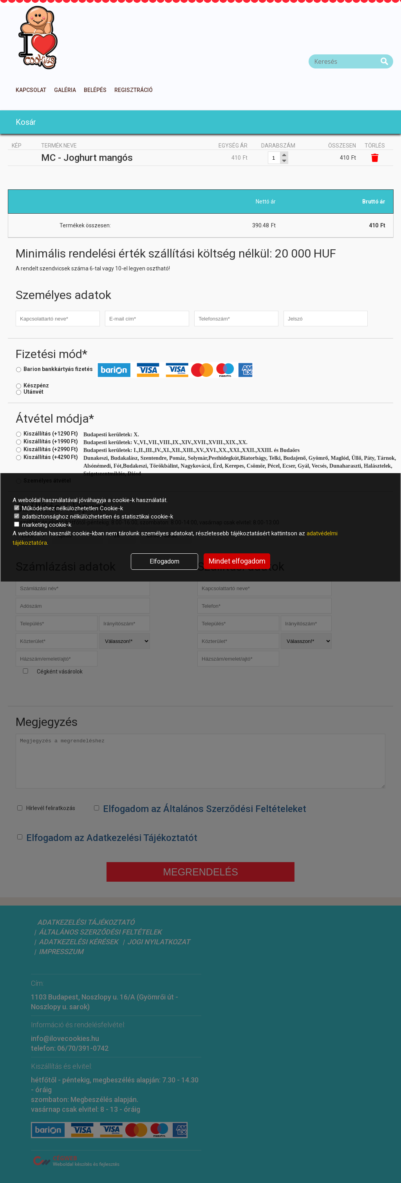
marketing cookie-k (42, 524)
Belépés (95, 90)
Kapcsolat (31, 90)
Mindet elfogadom (237, 561)
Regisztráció (133, 90)
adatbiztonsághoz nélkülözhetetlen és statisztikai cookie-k (93, 516)
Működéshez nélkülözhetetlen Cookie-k (68, 508)
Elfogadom (164, 561)
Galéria (65, 90)
